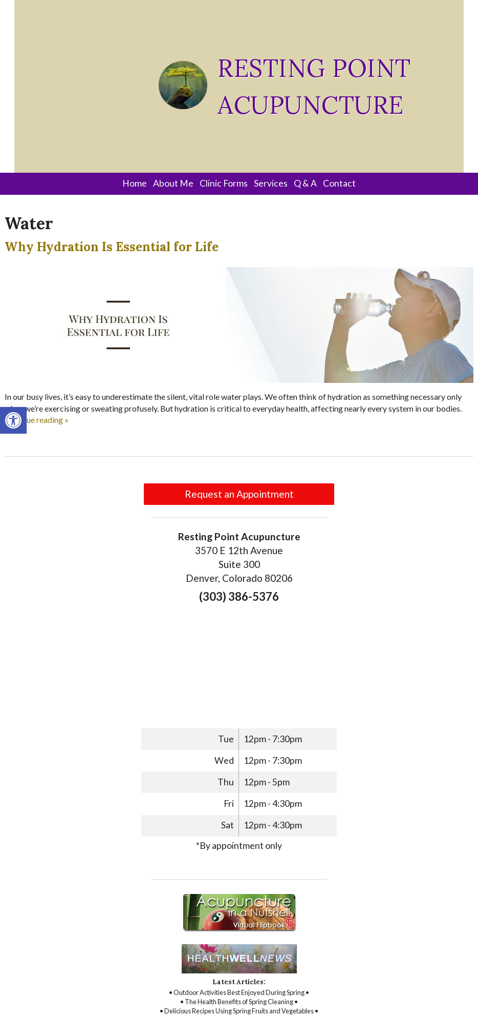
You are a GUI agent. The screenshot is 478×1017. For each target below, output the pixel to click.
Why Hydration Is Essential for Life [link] (112, 247)
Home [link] (134, 183)
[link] (13, 420)
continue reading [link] (37, 419)
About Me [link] (173, 183)
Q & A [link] (305, 183)
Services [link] (271, 183)
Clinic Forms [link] (224, 183)
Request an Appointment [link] (239, 494)
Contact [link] (339, 183)
